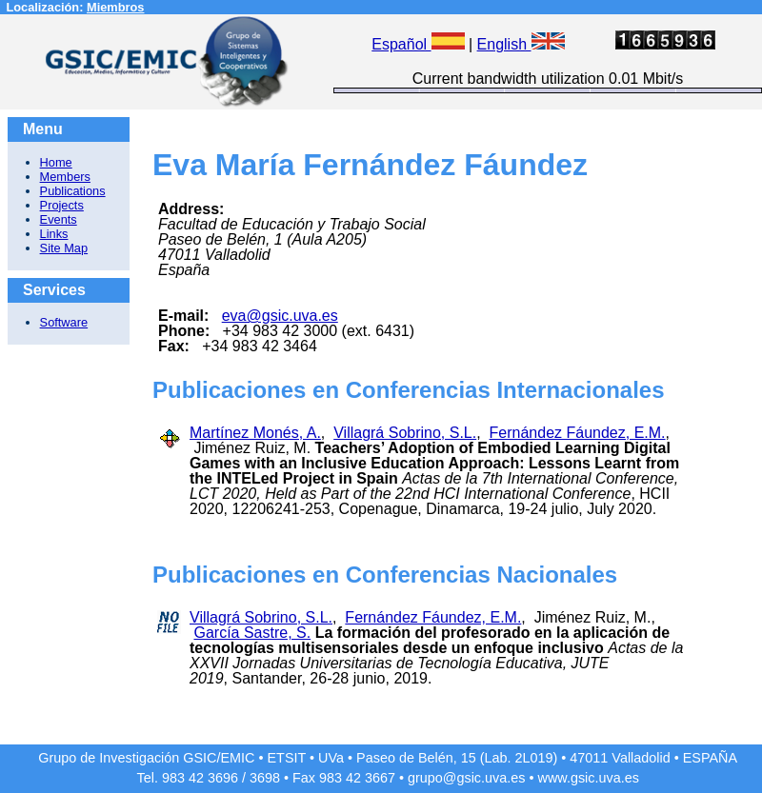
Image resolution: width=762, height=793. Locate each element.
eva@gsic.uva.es (280, 315)
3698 (265, 777)
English (521, 44)
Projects (62, 205)
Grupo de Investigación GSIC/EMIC (146, 757)
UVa (331, 757)
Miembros (115, 7)
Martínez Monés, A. (255, 433)
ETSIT (287, 757)
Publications (73, 191)
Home (56, 162)
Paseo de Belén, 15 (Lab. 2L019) (456, 757)
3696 (223, 777)
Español (417, 44)
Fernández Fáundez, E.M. (578, 433)
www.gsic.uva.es (588, 777)
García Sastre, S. (252, 632)
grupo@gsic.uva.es (466, 777)
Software (64, 322)
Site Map (64, 248)
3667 (380, 777)
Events (58, 219)
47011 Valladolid (620, 757)
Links (54, 234)
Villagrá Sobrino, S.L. (404, 433)
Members (65, 176)
